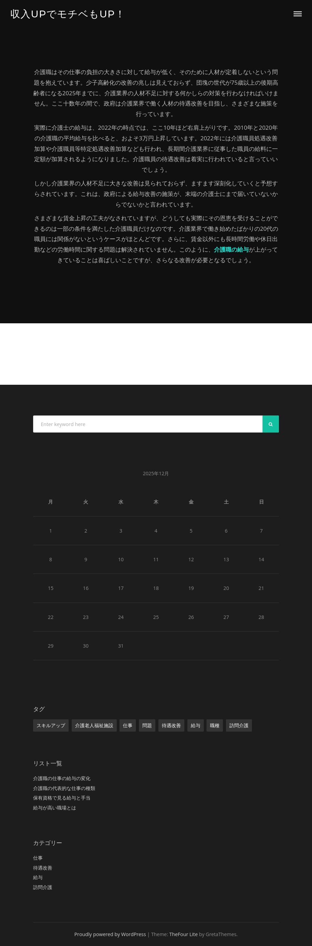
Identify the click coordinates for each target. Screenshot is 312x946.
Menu (298, 13)
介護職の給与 (231, 249)
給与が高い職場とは (54, 807)
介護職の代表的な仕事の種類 (64, 788)
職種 (214, 725)
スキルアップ (51, 725)
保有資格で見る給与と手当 (61, 797)
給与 (195, 725)
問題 (147, 725)
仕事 (127, 725)
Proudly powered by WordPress (110, 934)
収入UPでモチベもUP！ (67, 14)
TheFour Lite (183, 934)
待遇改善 (171, 725)
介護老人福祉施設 (94, 725)
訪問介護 (239, 725)
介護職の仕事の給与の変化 (61, 778)
